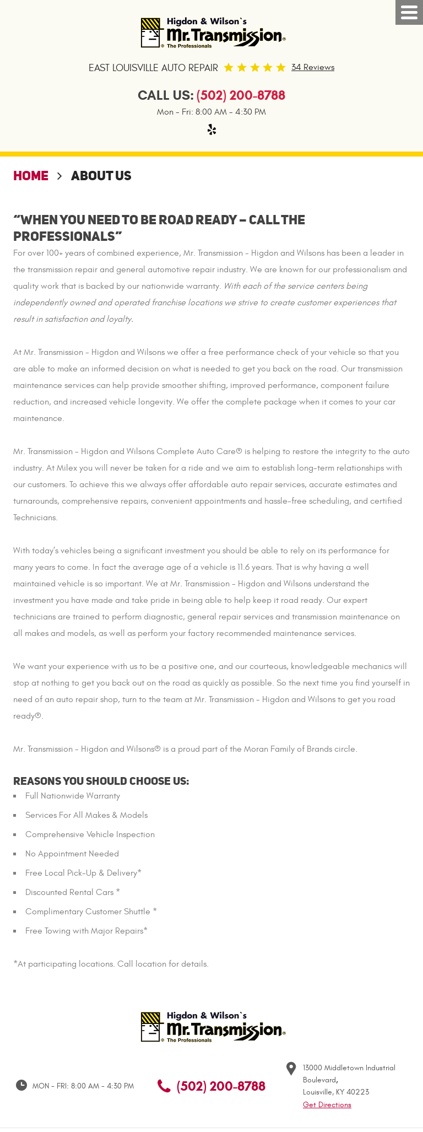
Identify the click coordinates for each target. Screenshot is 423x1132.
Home (30, 175)
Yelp (211, 129)
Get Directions (327, 1104)
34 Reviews (312, 67)
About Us (101, 175)
